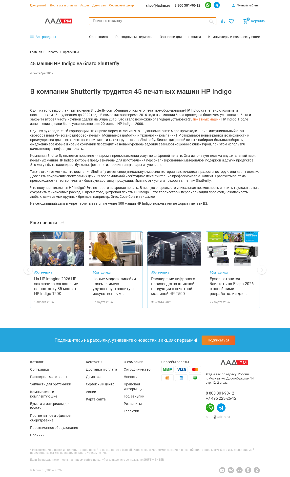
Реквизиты (133, 404)
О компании (133, 362)
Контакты (94, 362)
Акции (84, 5)
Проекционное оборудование (54, 428)
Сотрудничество (137, 369)
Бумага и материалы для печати (50, 406)
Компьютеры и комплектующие (43, 394)
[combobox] (152, 21)
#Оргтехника (43, 272)
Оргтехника (39, 369)
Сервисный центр (121, 5)
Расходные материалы (48, 377)
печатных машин (207, 119)
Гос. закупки (134, 396)
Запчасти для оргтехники (50, 384)
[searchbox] (152, 21)
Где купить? (38, 5)
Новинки (37, 435)
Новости (131, 377)
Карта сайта (96, 399)
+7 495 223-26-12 (221, 398)
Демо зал (99, 5)
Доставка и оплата (63, 5)
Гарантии (131, 411)
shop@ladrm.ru (158, 5)
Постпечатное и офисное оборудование (50, 418)
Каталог (36, 362)
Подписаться (218, 340)
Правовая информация (134, 386)
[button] (28, 269)
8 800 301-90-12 (187, 5)
